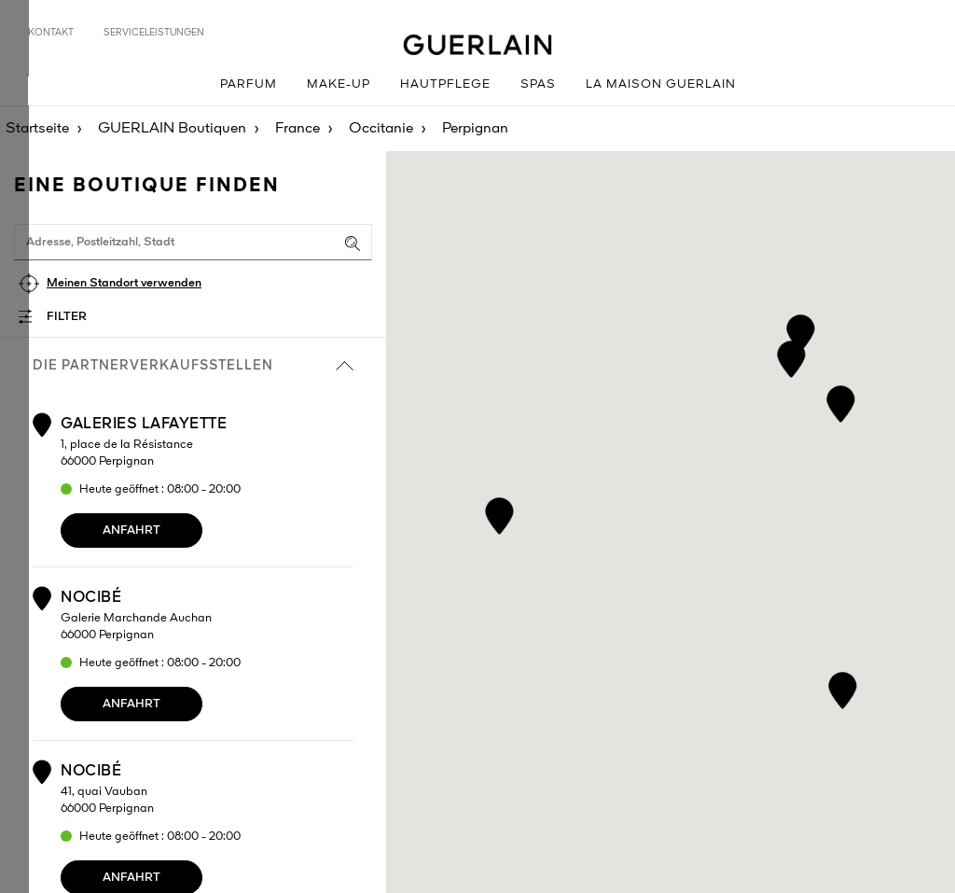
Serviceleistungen (154, 32)
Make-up (338, 84)
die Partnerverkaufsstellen (193, 365)
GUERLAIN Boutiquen (172, 128)
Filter (67, 317)
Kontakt (51, 32)
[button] (800, 329)
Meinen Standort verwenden (124, 283)
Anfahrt (131, 530)
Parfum (248, 84)
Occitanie (381, 128)
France (297, 128)
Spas (538, 84)
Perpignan (475, 128)
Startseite (37, 128)
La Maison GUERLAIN (661, 84)
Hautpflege (445, 84)
